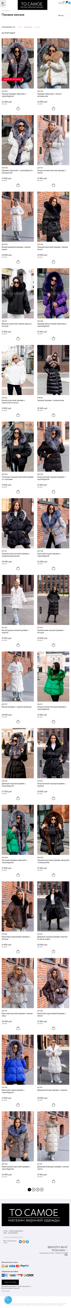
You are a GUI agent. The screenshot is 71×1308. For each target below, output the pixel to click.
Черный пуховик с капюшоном (50, 400)
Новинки (37, 27)
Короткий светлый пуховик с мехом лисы (17, 1014)
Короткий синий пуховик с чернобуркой (13, 1091)
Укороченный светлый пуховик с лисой (51, 171)
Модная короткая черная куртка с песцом (17, 325)
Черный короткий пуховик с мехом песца (52, 248)
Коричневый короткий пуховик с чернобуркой (16, 1168)
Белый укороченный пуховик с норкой (15, 631)
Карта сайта (6, 1291)
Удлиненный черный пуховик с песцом (50, 631)
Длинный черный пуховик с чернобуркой (14, 785)
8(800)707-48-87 (58, 1247)
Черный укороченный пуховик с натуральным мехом (16, 555)
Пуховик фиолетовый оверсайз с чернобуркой (52, 325)
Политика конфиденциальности (13, 1237)
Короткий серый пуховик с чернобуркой (48, 555)
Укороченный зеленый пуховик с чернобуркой (52, 708)
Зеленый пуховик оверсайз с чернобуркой (14, 861)
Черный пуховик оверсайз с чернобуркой (14, 95)
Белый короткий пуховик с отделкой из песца (13, 401)
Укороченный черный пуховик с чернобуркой (51, 478)
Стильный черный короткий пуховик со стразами (18, 478)
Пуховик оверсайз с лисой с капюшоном (49, 95)
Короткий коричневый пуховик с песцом (16, 938)
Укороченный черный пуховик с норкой (51, 785)
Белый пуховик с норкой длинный (16, 707)
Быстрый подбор (8, 33)
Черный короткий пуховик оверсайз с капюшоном (53, 861)
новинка (40, 150)
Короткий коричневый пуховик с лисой (51, 1014)
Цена (20, 27)
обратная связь (10, 1282)
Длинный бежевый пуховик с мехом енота (53, 1168)
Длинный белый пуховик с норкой (52, 1090)
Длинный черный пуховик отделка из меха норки (52, 938)
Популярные (28, 27)
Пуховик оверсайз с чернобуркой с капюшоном (17, 171)
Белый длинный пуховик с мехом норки (16, 248)
